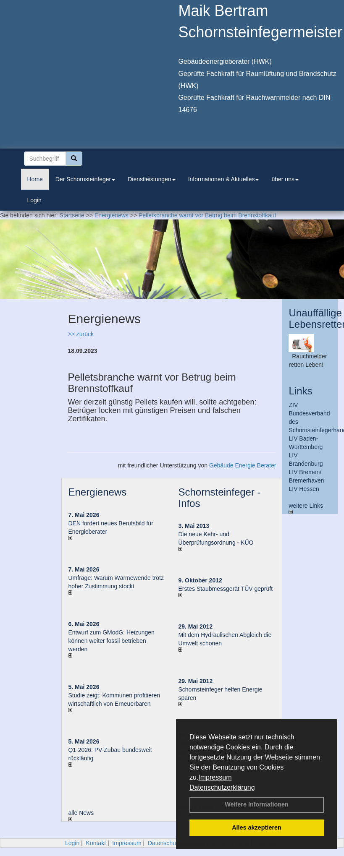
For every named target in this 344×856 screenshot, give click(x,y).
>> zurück (80, 334)
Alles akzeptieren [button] (256, 827)
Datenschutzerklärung (222, 787)
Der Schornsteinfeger (85, 179)
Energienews (97, 492)
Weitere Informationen (257, 804)
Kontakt (96, 843)
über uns (284, 179)
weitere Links (306, 508)
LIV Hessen (304, 488)
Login (34, 200)
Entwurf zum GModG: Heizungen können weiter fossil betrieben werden (111, 640)
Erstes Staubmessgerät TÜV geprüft (225, 588)
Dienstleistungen (152, 179)
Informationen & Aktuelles (223, 179)
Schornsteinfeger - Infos (219, 497)
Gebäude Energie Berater (242, 465)
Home (35, 179)
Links (300, 391)
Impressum (214, 777)
